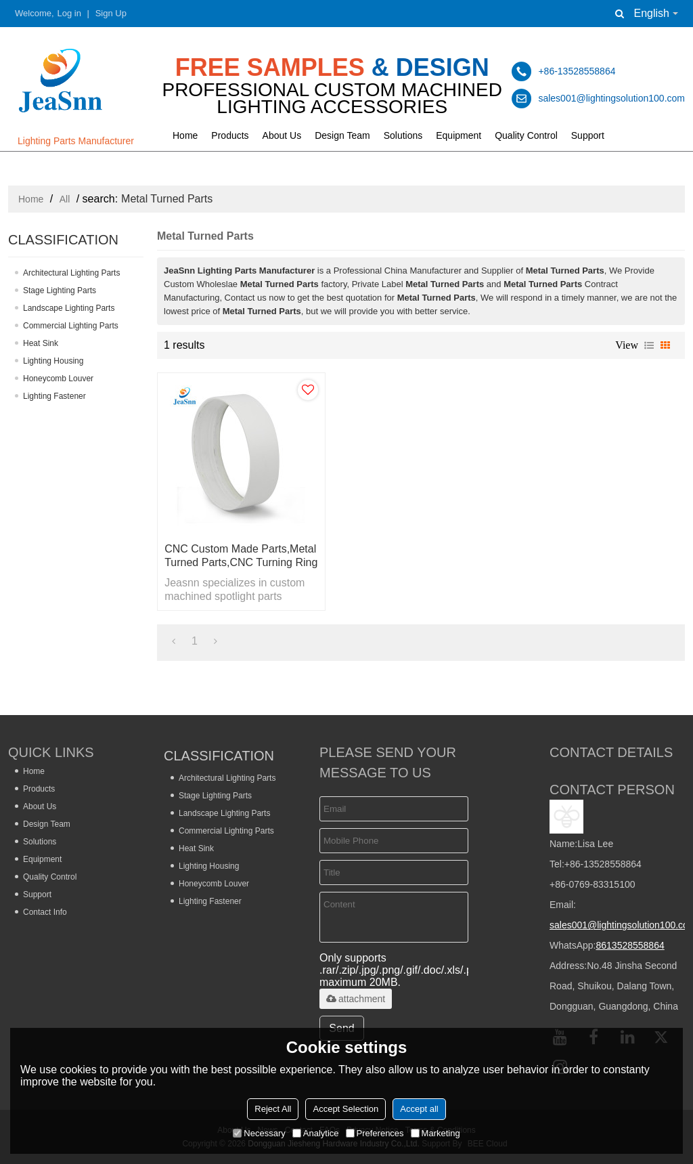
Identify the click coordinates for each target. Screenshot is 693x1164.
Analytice (315, 1133)
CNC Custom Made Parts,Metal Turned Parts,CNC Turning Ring (240, 555)
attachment (355, 998)
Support (587, 135)
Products (229, 135)
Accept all (419, 1109)
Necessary (259, 1133)
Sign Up (111, 13)
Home (185, 135)
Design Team (342, 135)
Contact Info (45, 912)
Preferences (375, 1133)
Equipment (458, 135)
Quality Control (526, 135)
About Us (282, 135)
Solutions (403, 135)
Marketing (435, 1133)
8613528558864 (630, 945)
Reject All (272, 1109)
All (65, 199)
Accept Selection (345, 1109)
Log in (69, 13)
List (649, 345)
